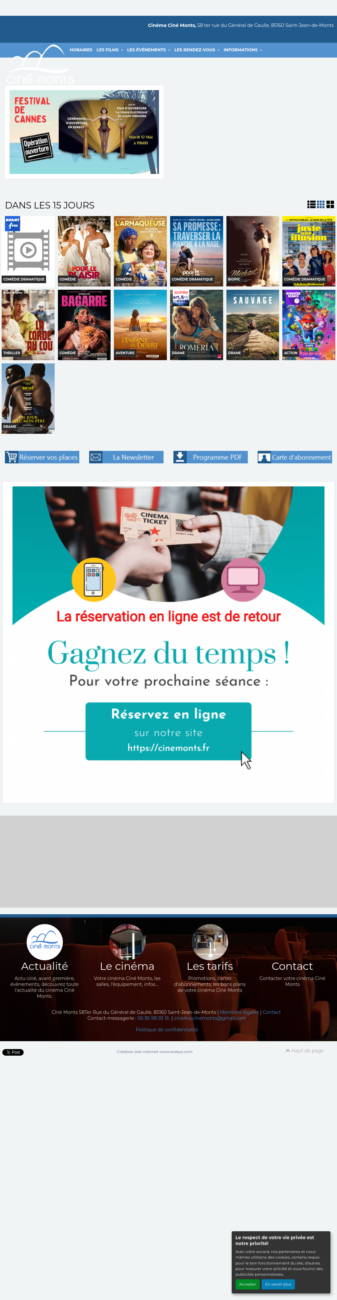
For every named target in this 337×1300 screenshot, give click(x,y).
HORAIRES (81, 49)
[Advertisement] (168, 862)
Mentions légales (239, 1012)
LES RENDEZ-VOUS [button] (195, 49)
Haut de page (305, 1051)
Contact (272, 1012)
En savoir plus (278, 1284)
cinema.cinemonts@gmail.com (210, 1018)
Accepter (247, 1284)
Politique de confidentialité (167, 1030)
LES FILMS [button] (108, 49)
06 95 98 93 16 (154, 1018)
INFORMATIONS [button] (241, 49)
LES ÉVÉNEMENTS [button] (147, 49)
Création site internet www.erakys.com (155, 1051)
